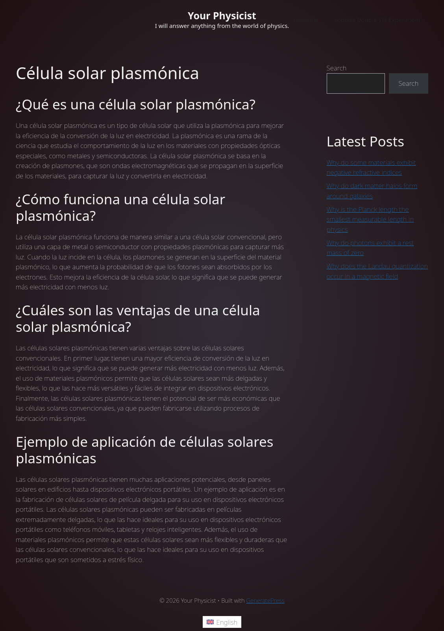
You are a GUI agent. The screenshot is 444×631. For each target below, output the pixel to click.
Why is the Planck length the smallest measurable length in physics (370, 219)
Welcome (305, 20)
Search (337, 67)
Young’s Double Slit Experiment (377, 20)
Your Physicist (222, 15)
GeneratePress (265, 600)
